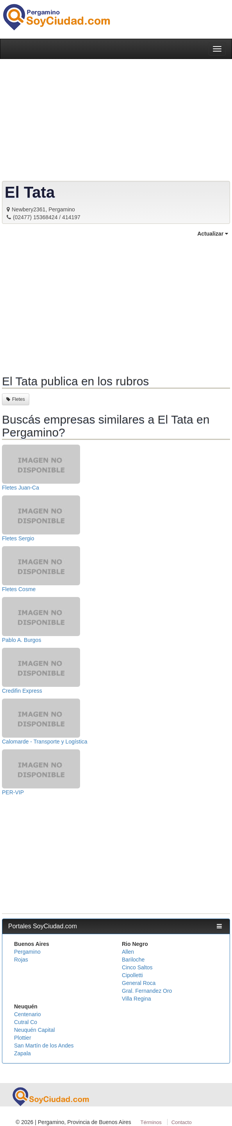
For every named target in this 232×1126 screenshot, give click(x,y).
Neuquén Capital (34, 1030)
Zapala (22, 1053)
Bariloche (133, 959)
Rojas (21, 959)
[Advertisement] (116, 305)
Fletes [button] (15, 399)
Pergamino (27, 952)
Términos (151, 1122)
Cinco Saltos (137, 967)
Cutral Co (25, 1022)
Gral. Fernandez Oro (147, 991)
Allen (128, 952)
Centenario (27, 1014)
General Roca (138, 983)
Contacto (181, 1122)
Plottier (22, 1038)
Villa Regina (136, 999)
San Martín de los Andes (44, 1045)
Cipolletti (132, 975)
